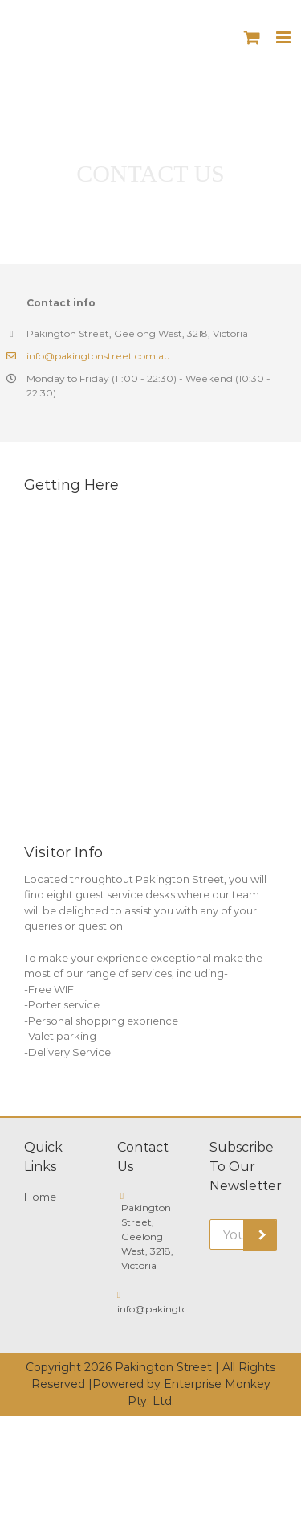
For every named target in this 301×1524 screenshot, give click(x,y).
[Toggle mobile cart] (252, 37)
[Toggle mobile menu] (284, 37)
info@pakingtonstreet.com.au (98, 356)
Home (40, 1196)
